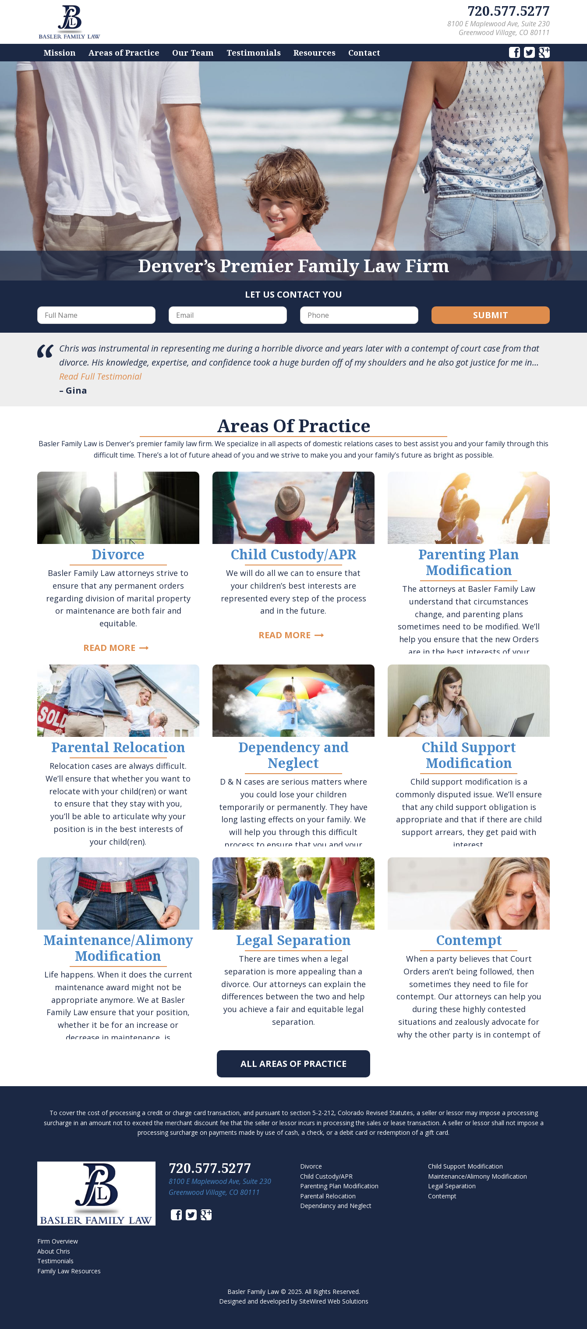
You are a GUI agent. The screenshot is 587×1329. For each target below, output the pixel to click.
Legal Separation (452, 1186)
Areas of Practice (123, 52)
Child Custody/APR (326, 1176)
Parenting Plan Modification (339, 1186)
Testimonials (253, 52)
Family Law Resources (69, 1271)
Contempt (442, 1196)
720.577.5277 (508, 11)
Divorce (311, 1166)
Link (118, 563)
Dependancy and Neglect (335, 1205)
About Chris (53, 1251)
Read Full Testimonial (100, 376)
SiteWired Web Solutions (333, 1301)
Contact (364, 52)
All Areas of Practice (293, 1064)
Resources (315, 52)
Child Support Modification (465, 1166)
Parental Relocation (328, 1196)
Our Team (193, 52)
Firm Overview (57, 1241)
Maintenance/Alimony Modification (477, 1176)
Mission (60, 52)
